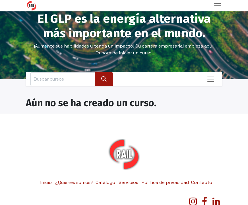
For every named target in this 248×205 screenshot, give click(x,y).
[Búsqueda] (104, 79)
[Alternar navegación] (211, 79)
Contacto (201, 182)
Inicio (46, 182)
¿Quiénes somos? (74, 182)
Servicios (128, 182)
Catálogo (105, 182)
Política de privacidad (165, 182)
